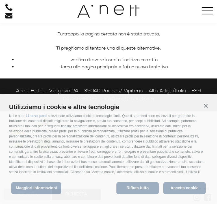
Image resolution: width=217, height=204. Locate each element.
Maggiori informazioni (36, 188)
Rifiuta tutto (138, 188)
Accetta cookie (185, 188)
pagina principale (100, 67)
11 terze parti (36, 116)
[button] (205, 105)
